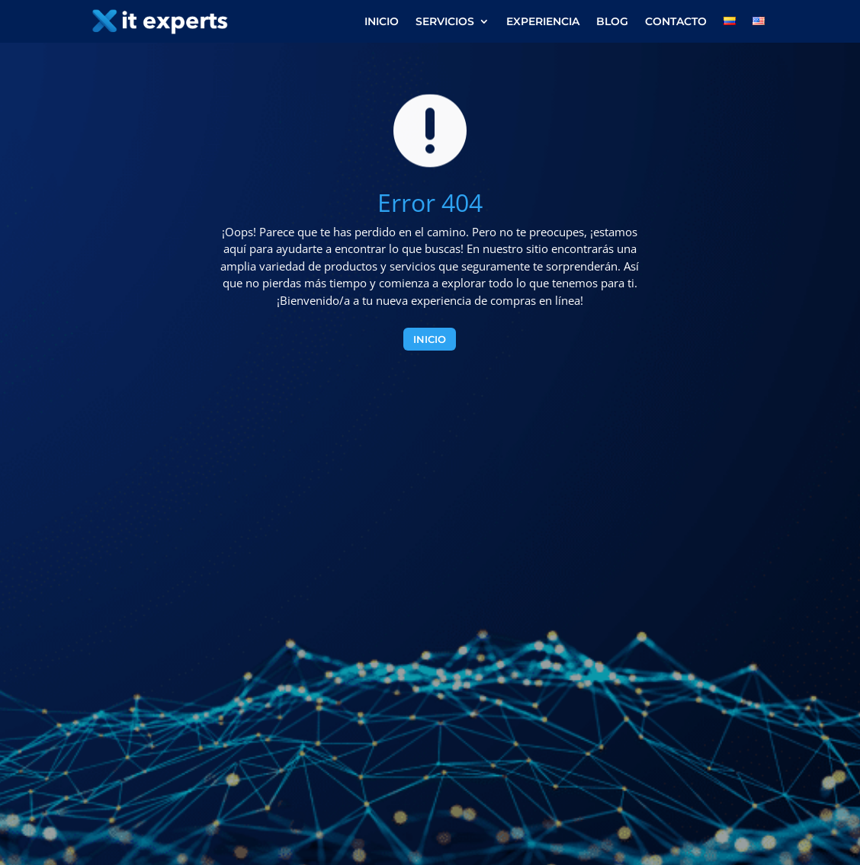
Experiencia (542, 22)
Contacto (676, 22)
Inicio (381, 22)
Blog (612, 22)
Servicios (445, 22)
